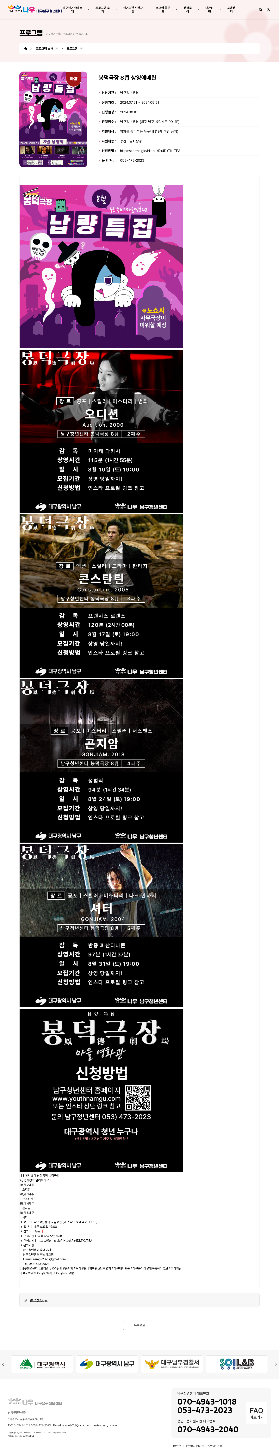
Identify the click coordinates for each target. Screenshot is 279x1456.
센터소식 (188, 9)
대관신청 (209, 9)
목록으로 (139, 1325)
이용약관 (176, 1445)
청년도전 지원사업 (133, 9)
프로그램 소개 (103, 9)
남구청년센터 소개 (72, 9)
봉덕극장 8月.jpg (39, 1300)
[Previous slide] (3, 1364)
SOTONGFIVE (28, 1436)
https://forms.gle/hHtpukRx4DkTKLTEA (150, 151)
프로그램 (72, 48)
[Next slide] (275, 1364)
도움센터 (231, 9)
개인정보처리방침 (194, 1445)
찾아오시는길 (215, 1445)
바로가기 (257, 1413)
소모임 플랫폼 (163, 9)
